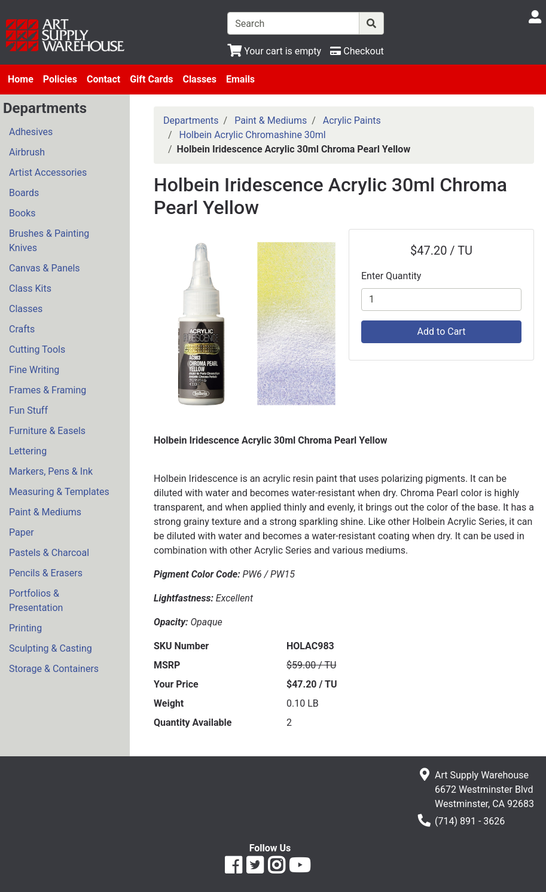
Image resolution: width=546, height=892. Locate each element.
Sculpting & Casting (50, 648)
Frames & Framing (47, 390)
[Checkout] (356, 51)
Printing (25, 628)
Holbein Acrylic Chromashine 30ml (252, 134)
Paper (21, 532)
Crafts (22, 329)
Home (20, 79)
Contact (103, 79)
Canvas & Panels (44, 268)
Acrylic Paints (352, 120)
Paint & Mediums (45, 512)
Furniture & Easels (47, 430)
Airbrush (27, 152)
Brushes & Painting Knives (49, 240)
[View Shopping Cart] (274, 51)
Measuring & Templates (59, 491)
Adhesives (31, 132)
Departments (191, 120)
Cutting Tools (37, 349)
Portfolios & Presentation (36, 600)
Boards (24, 192)
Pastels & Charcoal (49, 552)
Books (22, 213)
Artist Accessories (48, 172)
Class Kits (30, 288)
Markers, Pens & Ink (51, 471)
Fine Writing (34, 369)
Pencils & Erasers (46, 573)
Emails (240, 79)
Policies (60, 79)
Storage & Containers (54, 668)
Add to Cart (441, 331)
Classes (199, 79)
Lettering (28, 451)
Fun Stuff (28, 410)
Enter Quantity (391, 276)
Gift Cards (151, 79)
